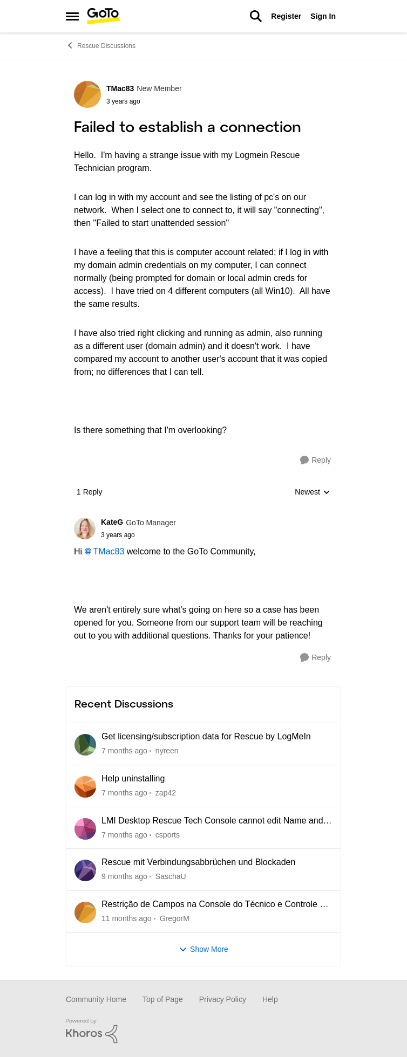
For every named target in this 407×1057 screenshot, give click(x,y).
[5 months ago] (126, 918)
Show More (203, 949)
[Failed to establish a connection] (138, 535)
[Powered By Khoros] (203, 1031)
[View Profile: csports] (85, 829)
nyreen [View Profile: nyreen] (167, 750)
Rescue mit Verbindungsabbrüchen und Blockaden (198, 862)
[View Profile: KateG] (85, 528)
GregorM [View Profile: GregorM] (174, 918)
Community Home (96, 999)
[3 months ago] (124, 876)
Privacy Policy (222, 999)
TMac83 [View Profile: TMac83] (120, 88)
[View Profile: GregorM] (85, 912)
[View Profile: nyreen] (85, 745)
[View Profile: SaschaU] (85, 870)
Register (286, 16)
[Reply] (315, 460)
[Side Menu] (72, 16)
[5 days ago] (124, 751)
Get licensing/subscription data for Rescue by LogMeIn (206, 736)
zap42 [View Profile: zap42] (165, 792)
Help (270, 999)
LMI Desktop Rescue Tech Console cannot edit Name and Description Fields (212, 821)
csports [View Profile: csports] (167, 834)
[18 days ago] (124, 793)
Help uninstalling (133, 778)
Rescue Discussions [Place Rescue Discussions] (100, 45)
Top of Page (163, 999)
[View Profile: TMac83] (87, 94)
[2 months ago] (124, 834)
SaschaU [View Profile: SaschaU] (170, 876)
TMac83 (109, 551)
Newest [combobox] (312, 493)
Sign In (323, 16)
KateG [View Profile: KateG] (112, 522)
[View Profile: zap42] (85, 787)
